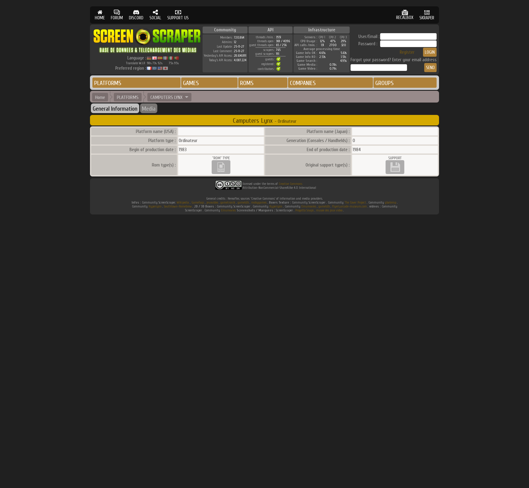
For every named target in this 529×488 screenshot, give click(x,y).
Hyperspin (155, 206)
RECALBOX (404, 15)
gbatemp (390, 202)
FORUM (117, 15)
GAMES (191, 83)
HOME (100, 15)
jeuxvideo (212, 202)
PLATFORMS (107, 83)
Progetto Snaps (304, 210)
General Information (115, 108)
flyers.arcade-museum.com (349, 206)
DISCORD (136, 15)
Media (148, 108)
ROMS (247, 83)
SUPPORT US (178, 15)
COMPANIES (303, 83)
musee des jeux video (329, 210)
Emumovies (308, 206)
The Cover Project (355, 202)
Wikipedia (183, 202)
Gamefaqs (197, 202)
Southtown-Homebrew (178, 206)
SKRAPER (426, 15)
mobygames (259, 202)
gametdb (243, 202)
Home (100, 97)
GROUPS (384, 83)
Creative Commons (290, 184)
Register (407, 52)
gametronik (227, 202)
